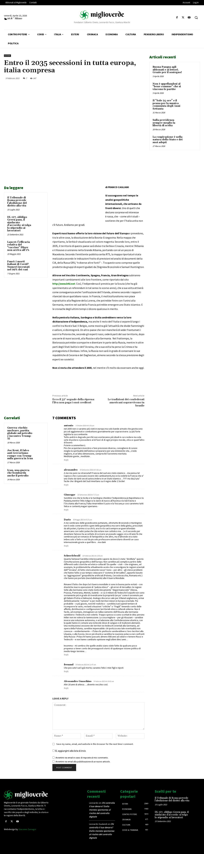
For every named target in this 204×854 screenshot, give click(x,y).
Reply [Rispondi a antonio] (66, 460)
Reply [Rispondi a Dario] (66, 546)
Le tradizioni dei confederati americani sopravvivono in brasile (126, 402)
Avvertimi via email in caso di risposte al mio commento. (82, 757)
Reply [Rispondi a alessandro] (66, 485)
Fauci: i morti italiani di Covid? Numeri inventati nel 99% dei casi (18, 265)
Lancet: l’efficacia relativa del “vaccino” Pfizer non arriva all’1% (18, 246)
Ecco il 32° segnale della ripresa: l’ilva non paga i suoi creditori (73, 401)
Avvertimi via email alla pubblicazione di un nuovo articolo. (83, 761)
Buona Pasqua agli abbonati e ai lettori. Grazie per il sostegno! (167, 69)
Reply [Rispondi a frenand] (66, 671)
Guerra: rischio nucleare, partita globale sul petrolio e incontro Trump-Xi (19, 433)
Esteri (7, 55)
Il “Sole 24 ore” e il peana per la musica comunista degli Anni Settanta (166, 104)
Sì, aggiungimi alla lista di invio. (69, 751)
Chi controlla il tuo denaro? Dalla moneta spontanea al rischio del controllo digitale (102, 809)
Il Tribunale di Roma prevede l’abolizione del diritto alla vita (17, 201)
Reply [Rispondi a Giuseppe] (66, 510)
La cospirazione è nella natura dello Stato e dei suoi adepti (168, 139)
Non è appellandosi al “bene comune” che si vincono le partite (167, 86)
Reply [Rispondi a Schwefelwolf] (66, 655)
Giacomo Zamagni (27, 829)
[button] (196, 17)
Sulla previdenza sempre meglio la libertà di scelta (164, 123)
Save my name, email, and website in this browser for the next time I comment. (94, 744)
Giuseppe (69, 494)
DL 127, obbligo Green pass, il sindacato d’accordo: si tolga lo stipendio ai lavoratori (19, 224)
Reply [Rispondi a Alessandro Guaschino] (66, 688)
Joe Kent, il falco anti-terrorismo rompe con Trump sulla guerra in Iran (20, 454)
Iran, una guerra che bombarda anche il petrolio (18, 473)
